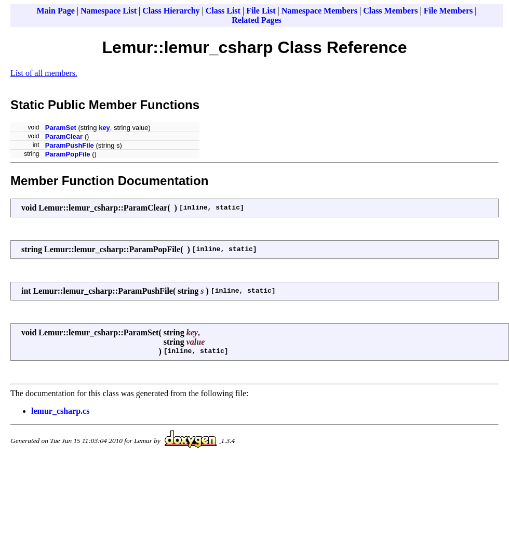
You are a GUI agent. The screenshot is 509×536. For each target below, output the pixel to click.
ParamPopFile (67, 154)
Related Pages (257, 20)
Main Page (56, 10)
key (104, 128)
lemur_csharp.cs (60, 411)
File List (260, 10)
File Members (448, 10)
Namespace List (109, 10)
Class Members (390, 10)
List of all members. (43, 73)
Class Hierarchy (170, 10)
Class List (223, 10)
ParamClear (64, 136)
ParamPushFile (69, 145)
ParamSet (60, 128)
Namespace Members (319, 10)
